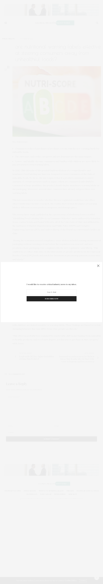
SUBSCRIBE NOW (51, 299)
